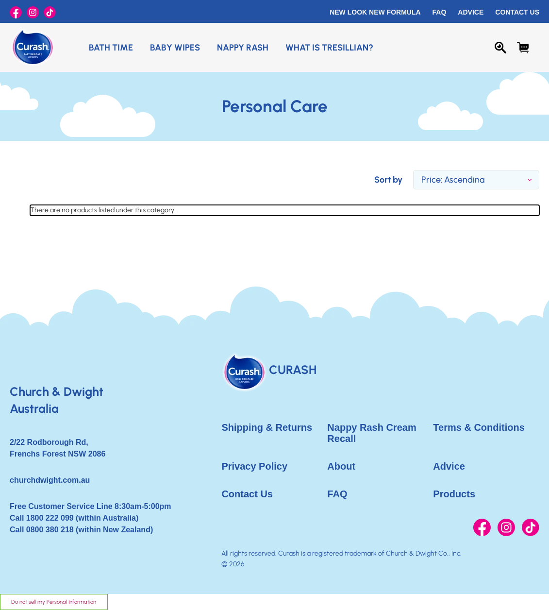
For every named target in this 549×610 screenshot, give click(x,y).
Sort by (388, 179)
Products (454, 494)
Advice (470, 12)
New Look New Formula (375, 12)
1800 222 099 (50, 518)
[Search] (500, 47)
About (341, 466)
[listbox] (476, 179)
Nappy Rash (242, 47)
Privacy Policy (254, 466)
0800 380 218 (50, 529)
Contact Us (517, 12)
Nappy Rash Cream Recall (371, 433)
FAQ (440, 12)
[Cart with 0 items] (523, 47)
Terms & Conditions (479, 427)
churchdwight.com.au (50, 480)
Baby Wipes (175, 47)
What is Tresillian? (329, 47)
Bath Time (111, 47)
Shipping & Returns (266, 427)
